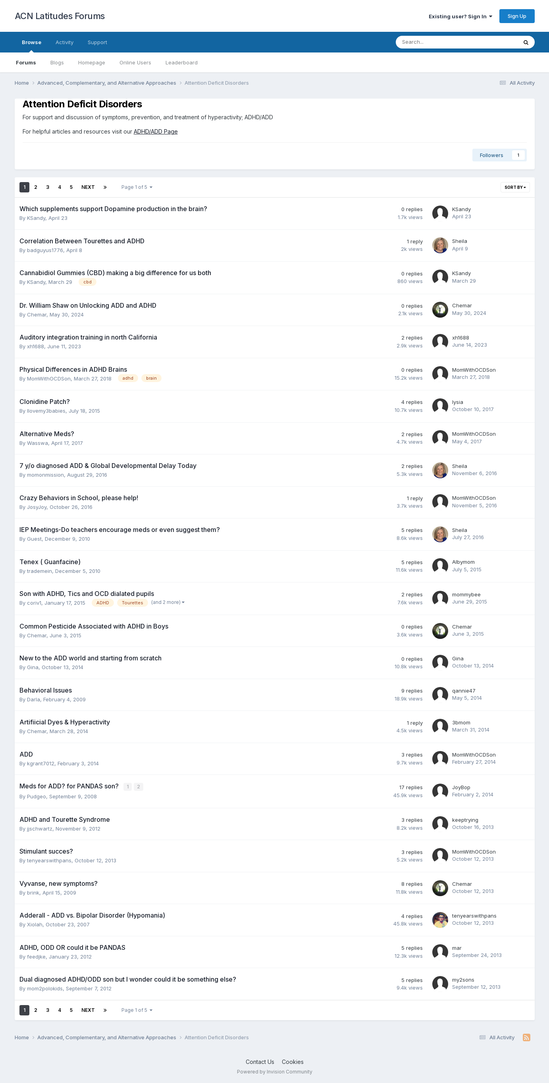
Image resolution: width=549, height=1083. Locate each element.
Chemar (36, 314)
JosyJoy (36, 507)
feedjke (36, 956)
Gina (33, 667)
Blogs (57, 62)
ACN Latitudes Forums (60, 16)
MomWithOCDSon (49, 378)
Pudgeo (36, 796)
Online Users (135, 62)
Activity (64, 42)
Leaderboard (182, 62)
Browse (31, 45)
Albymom (463, 562)
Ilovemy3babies (46, 411)
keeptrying (465, 819)
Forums (26, 62)
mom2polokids (45, 988)
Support (97, 42)
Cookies (293, 1061)
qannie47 (464, 690)
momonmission (45, 475)
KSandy (36, 218)
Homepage (91, 62)
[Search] (436, 42)
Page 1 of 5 (136, 187)
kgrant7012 (40, 763)
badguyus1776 (45, 250)
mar (457, 947)
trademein (39, 571)
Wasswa (37, 443)
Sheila (459, 241)
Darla (33, 699)
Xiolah (34, 924)
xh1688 (35, 346)
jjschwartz (39, 828)
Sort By (515, 187)
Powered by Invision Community (274, 1071)
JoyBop (461, 787)
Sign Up (517, 16)
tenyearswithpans (49, 860)
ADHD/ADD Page (156, 131)
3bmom (461, 722)
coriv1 (34, 603)
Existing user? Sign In (460, 16)
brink (33, 892)
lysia (457, 402)
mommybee (466, 594)
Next (88, 187)
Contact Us (260, 1061)
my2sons (463, 979)
